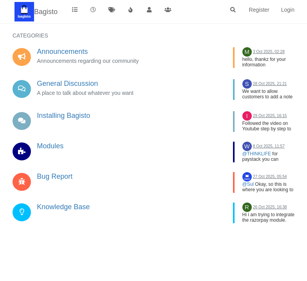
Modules (50, 146)
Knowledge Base (63, 207)
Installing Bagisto (63, 115)
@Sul (248, 184)
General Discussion (67, 83)
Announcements (62, 51)
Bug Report (54, 176)
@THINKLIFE (256, 154)
